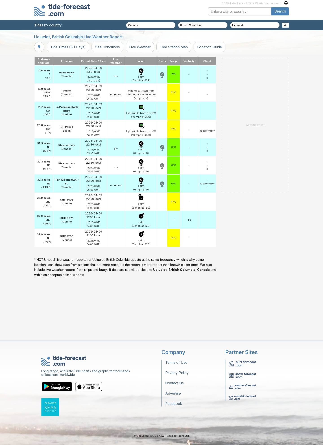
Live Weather (140, 47)
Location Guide (209, 47)
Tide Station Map (174, 47)
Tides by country (48, 25)
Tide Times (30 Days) (68, 47)
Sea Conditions (107, 47)
